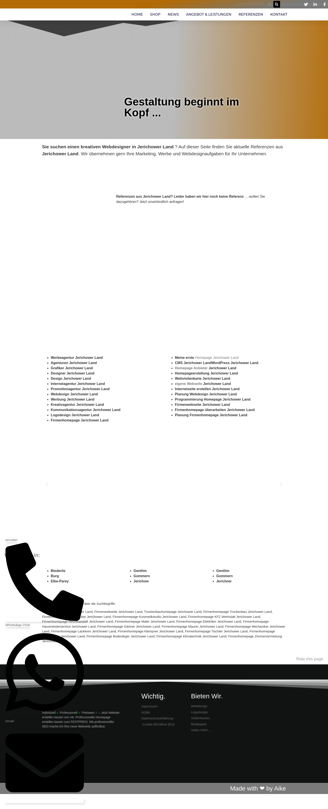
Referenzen (250, 14)
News (173, 14)
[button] (276, 4)
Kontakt (278, 14)
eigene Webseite (188, 384)
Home (137, 14)
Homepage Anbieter (191, 368)
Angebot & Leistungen (208, 14)
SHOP (155, 14)
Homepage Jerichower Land (216, 357)
